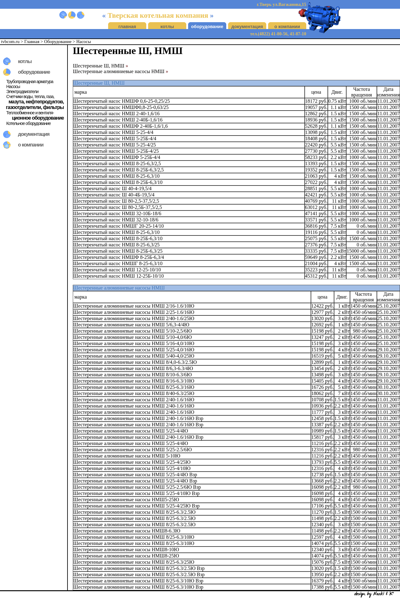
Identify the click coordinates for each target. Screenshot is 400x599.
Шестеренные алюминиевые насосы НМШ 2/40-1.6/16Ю (133, 399)
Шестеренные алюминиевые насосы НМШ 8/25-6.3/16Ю (133, 387)
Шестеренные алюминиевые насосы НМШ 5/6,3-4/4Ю (131, 324)
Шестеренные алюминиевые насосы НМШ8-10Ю (126, 549)
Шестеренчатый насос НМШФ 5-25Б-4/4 (116, 157)
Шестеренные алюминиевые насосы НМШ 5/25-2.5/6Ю (132, 449)
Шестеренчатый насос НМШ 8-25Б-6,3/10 (117, 182)
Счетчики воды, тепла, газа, (30, 96)
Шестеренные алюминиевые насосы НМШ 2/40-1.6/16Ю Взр (138, 418)
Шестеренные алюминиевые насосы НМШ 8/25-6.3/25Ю (133, 562)
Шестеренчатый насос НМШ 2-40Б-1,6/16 (117, 119)
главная (127, 26)
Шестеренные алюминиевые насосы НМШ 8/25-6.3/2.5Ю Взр (139, 568)
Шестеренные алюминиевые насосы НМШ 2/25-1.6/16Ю (133, 312)
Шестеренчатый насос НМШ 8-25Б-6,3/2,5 (118, 169)
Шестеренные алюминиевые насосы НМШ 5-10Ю (126, 455)
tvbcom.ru (10, 41)
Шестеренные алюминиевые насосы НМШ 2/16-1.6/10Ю (133, 306)
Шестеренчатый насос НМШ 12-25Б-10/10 (118, 276)
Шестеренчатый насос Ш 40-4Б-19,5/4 (113, 194)
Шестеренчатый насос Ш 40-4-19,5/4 (112, 188)
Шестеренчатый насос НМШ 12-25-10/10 (117, 269)
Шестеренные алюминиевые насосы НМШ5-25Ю (126, 499)
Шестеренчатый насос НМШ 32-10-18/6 (115, 219)
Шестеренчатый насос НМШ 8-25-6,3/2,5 (117, 163)
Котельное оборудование (28, 123)
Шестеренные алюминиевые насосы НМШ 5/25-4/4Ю (130, 430)
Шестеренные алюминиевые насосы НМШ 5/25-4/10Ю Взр (136, 493)
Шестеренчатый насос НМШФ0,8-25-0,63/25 (120, 107)
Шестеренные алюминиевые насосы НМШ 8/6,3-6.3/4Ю (133, 368)
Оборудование (58, 41)
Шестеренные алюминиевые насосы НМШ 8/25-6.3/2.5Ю (134, 512)
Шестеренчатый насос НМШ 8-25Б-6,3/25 (117, 251)
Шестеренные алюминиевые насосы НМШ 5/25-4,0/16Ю (133, 349)
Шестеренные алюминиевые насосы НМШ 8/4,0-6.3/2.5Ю (135, 362)
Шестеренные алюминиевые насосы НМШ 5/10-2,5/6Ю (132, 331)
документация (247, 26)
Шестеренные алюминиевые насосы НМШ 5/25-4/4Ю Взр (135, 474)
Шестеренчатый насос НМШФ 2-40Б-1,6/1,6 (120, 126)
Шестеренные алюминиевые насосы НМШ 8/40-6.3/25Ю (133, 393)
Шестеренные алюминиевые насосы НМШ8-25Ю (126, 555)
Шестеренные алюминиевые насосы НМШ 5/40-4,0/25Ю (133, 356)
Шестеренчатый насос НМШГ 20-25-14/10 (118, 226)
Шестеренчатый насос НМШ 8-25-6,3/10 (116, 176)
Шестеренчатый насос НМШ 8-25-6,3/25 (116, 244)
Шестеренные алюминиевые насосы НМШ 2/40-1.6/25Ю (133, 318)
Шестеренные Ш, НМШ (100, 65)
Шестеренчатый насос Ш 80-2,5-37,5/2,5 (116, 201)
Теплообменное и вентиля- (30, 112)
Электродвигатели (22, 91)
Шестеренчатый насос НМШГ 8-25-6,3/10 (117, 263)
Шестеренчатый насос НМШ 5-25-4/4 (113, 132)
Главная (31, 41)
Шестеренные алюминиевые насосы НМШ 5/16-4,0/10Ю (133, 343)
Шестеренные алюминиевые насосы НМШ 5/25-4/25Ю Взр (136, 505)
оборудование (207, 26)
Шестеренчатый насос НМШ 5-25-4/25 (114, 144)
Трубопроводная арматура (29, 81)
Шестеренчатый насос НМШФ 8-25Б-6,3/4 (118, 257)
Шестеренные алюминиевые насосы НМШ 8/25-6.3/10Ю (133, 537)
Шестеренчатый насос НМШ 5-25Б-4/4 (114, 138)
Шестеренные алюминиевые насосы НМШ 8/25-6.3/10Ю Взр (138, 580)
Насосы (83, 41)
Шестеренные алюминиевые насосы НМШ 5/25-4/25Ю (132, 462)
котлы (167, 26)
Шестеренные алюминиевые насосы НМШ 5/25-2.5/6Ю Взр (137, 487)
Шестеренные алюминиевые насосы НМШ (120, 71)
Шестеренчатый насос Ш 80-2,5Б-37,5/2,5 (117, 207)
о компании (287, 26)
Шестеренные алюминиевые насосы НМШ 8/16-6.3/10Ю (133, 381)
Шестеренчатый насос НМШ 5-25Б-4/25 (116, 151)
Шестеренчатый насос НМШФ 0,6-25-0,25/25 (121, 101)
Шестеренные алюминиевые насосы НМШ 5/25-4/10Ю (132, 468)
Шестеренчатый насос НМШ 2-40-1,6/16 (116, 113)
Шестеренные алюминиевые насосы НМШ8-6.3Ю (126, 530)
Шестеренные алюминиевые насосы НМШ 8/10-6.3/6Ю (132, 374)
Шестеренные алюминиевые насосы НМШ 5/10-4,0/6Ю (132, 337)
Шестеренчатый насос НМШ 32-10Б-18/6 (117, 213)
